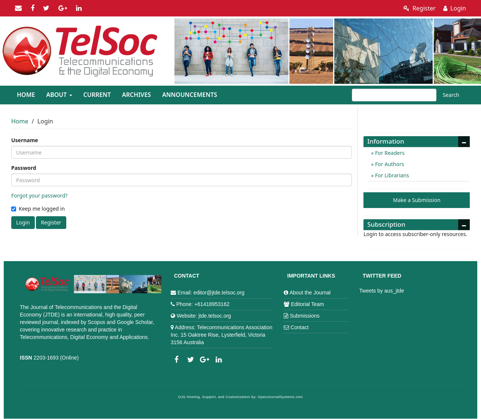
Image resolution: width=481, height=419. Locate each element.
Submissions (304, 316)
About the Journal (310, 293)
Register (420, 8)
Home (26, 95)
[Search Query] (394, 95)
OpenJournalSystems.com (280, 397)
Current (97, 95)
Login (454, 8)
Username (24, 140)
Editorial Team (307, 304)
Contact (299, 327)
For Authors (389, 164)
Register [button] (51, 222)
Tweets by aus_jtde (381, 291)
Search (451, 94)
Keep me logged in (38, 208)
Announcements (189, 95)
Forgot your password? (39, 195)
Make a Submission (417, 200)
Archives (136, 95)
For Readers (389, 152)
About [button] (59, 95)
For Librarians (391, 175)
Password (23, 167)
